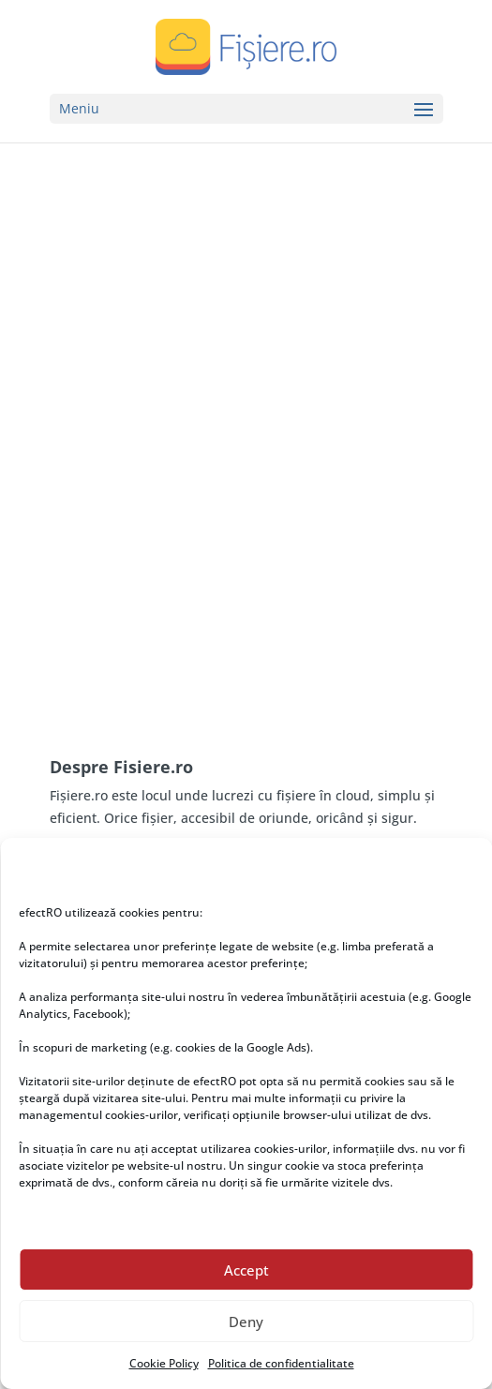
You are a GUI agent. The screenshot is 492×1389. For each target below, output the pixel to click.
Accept (246, 1270)
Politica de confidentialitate (281, 1363)
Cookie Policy (164, 1363)
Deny (246, 1321)
